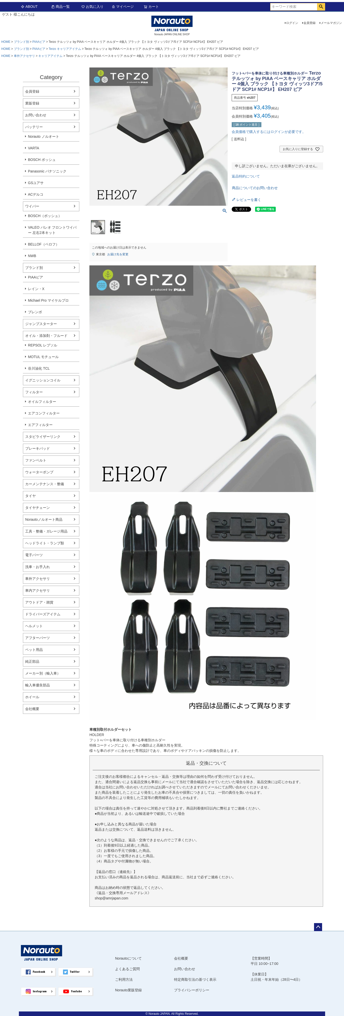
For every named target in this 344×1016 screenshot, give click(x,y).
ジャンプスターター (41, 324)
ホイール (32, 697)
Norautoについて (128, 958)
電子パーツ (34, 555)
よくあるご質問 (127, 969)
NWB (32, 256)
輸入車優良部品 (37, 685)
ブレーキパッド (37, 448)
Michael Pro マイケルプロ (48, 300)
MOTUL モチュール (43, 357)
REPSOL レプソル (42, 345)
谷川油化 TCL (39, 368)
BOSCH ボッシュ (42, 160)
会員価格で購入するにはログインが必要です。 (269, 132)
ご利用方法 (124, 979)
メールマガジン (331, 23)
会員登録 (309, 23)
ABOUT (29, 7)
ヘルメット (34, 626)
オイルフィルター (42, 402)
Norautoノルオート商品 (43, 519)
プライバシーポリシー (191, 990)
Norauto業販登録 (128, 990)
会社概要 (32, 709)
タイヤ (30, 496)
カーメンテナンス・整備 (44, 484)
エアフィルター (40, 425)
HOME (5, 42)
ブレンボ (35, 312)
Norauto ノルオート (43, 136)
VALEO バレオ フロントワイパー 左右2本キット (52, 230)
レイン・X (36, 289)
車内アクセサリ (37, 590)
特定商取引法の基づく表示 (195, 979)
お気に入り (92, 7)
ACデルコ (35, 194)
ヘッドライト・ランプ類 (44, 543)
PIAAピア (38, 42)
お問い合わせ (35, 115)
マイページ (123, 7)
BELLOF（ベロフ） (43, 244)
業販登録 (32, 103)
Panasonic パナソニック (47, 171)
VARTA (33, 148)
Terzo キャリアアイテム (65, 49)
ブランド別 (21, 42)
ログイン (292, 23)
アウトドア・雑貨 (39, 602)
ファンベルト (35, 460)
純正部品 (32, 661)
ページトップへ (318, 927)
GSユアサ (36, 183)
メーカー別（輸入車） (42, 673)
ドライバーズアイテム (42, 614)
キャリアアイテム (50, 56)
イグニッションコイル (42, 380)
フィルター (34, 392)
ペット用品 (34, 650)
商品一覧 (60, 7)
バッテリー (34, 127)
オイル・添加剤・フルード (46, 336)
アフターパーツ (37, 638)
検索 (321, 6)
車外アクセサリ (24, 56)
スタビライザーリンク (42, 437)
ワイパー (32, 206)
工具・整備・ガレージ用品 (46, 531)
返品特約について (246, 176)
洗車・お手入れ (37, 567)
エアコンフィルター (44, 413)
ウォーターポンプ (39, 472)
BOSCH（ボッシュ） (45, 216)
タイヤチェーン (37, 508)
